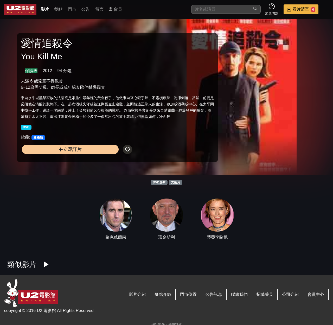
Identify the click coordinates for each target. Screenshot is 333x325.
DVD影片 (159, 182)
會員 (115, 9)
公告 (85, 9)
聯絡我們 (239, 294)
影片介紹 (137, 294)
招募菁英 (265, 294)
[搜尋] (220, 9)
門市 (72, 9)
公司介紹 (290, 294)
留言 (99, 9)
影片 (45, 9)
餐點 (58, 9)
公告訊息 (214, 294)
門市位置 (188, 294)
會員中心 (316, 294)
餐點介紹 (163, 294)
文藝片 (175, 182)
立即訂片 (57, 158)
